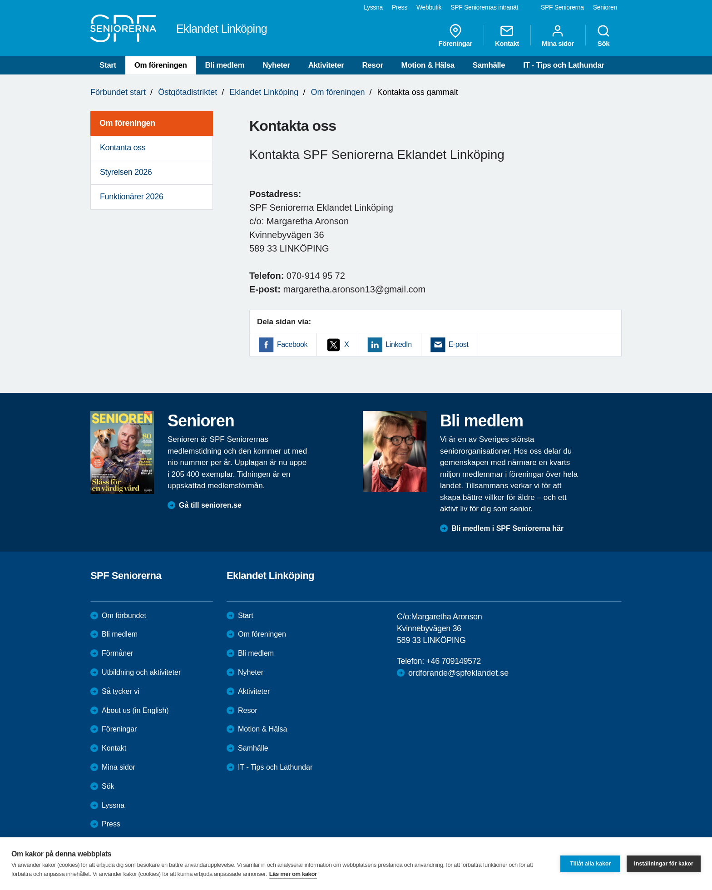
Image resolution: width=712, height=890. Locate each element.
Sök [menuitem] (603, 35)
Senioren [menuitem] (605, 7)
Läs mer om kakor (293, 873)
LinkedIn (398, 344)
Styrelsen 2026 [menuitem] (126, 172)
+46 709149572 (453, 661)
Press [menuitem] (399, 7)
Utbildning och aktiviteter (141, 672)
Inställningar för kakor (663, 863)
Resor (372, 65)
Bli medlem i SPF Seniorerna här (507, 528)
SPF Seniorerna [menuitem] (562, 7)
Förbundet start (118, 92)
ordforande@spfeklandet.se (458, 672)
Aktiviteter (326, 65)
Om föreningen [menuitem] (127, 123)
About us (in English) (135, 710)
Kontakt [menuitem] (507, 35)
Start (107, 65)
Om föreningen (160, 65)
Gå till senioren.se (210, 505)
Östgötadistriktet (187, 92)
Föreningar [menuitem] (455, 35)
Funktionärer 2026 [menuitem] (131, 196)
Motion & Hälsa (428, 65)
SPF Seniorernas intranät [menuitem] (484, 7)
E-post (459, 344)
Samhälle (489, 65)
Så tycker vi (120, 691)
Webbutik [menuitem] (428, 7)
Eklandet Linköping (263, 92)
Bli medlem (224, 65)
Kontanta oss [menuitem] (122, 147)
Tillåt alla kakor (590, 863)
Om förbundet (124, 615)
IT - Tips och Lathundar (563, 65)
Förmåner (117, 653)
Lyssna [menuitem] (373, 7)
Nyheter (276, 65)
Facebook (292, 344)
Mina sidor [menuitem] (558, 35)
